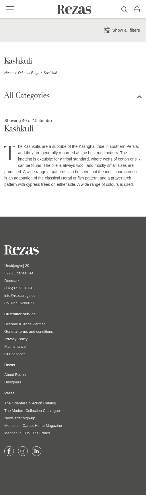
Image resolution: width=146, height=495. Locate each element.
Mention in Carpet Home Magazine (33, 425)
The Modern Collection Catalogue (32, 410)
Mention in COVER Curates (27, 433)
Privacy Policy (16, 339)
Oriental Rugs (28, 73)
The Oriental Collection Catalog (30, 403)
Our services (14, 354)
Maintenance (15, 346)
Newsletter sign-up (19, 418)
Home (8, 73)
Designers (12, 382)
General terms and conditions (28, 331)
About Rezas (15, 374)
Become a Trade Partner (24, 324)
